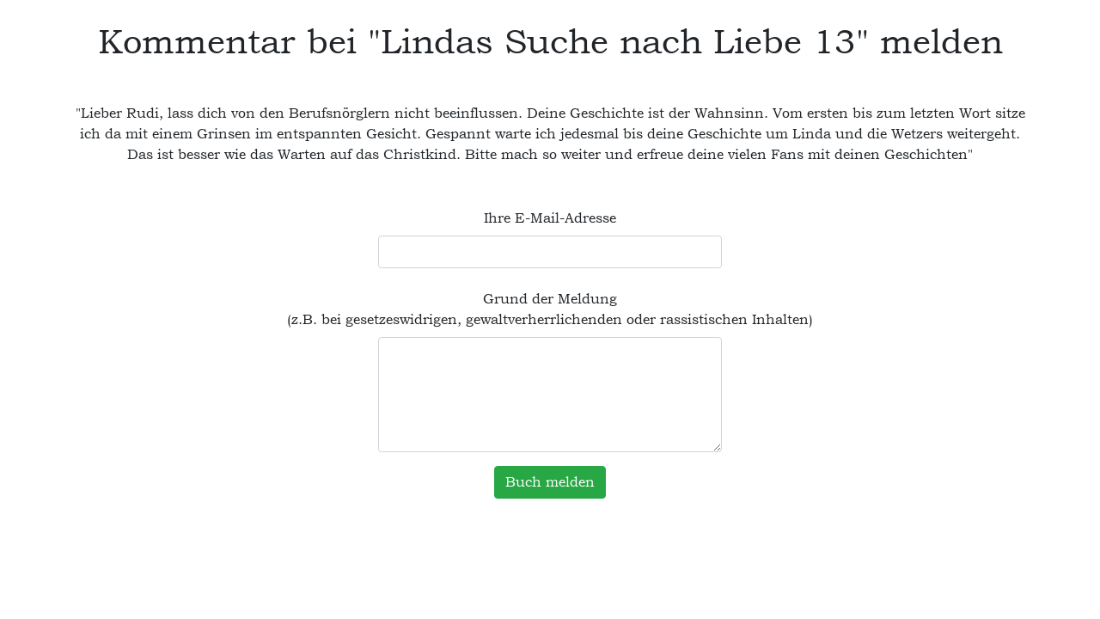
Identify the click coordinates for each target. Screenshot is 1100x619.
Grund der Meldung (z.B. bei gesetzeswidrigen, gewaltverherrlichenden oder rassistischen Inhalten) (550, 309)
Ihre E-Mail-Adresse (550, 218)
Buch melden (550, 482)
